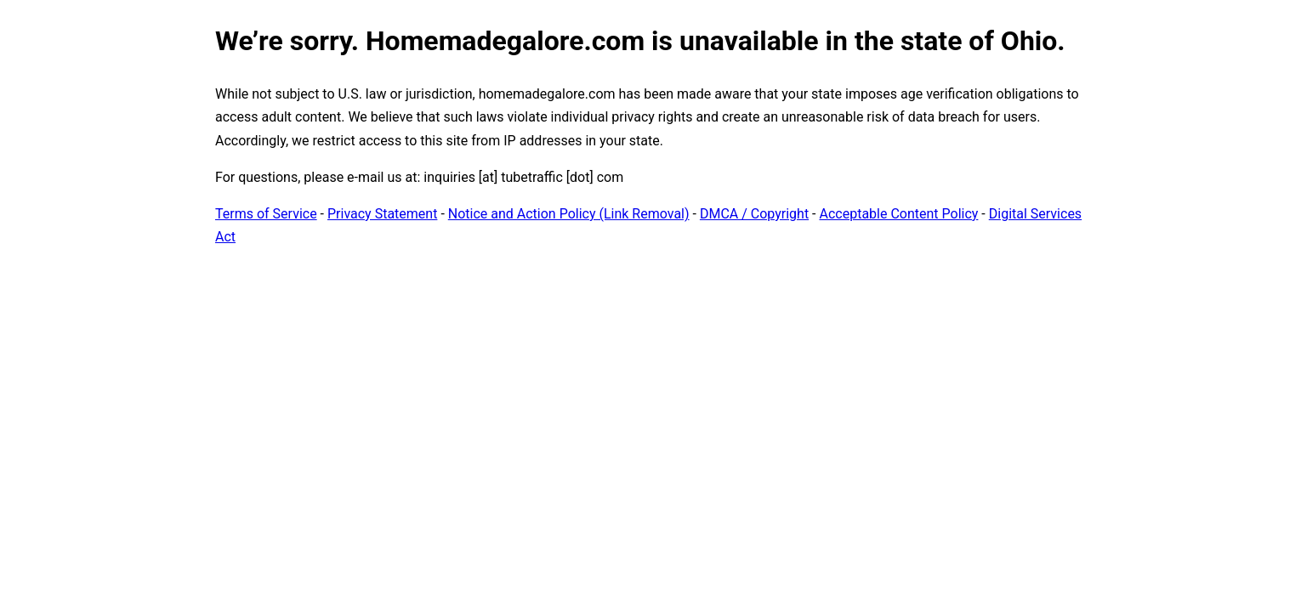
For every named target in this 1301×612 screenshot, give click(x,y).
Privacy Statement (382, 214)
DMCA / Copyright (754, 214)
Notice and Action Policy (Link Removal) (569, 214)
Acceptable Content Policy (898, 214)
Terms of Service (266, 214)
